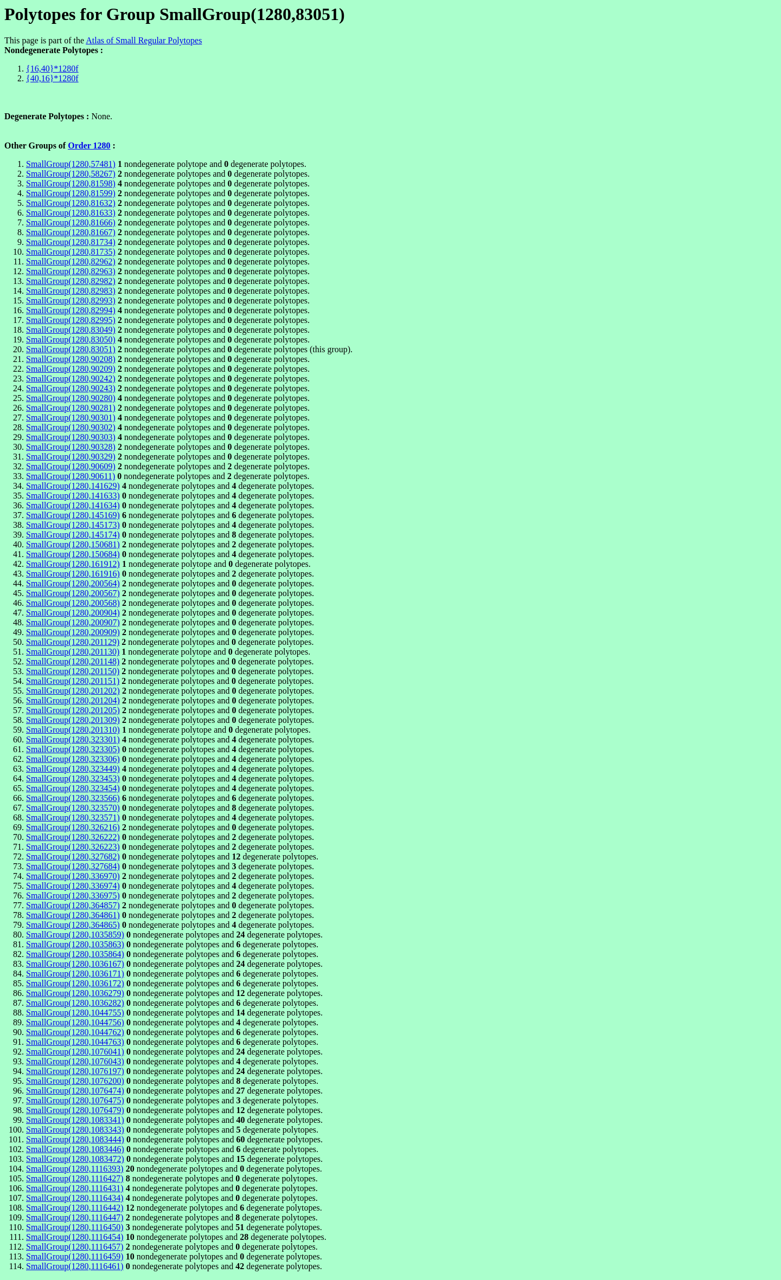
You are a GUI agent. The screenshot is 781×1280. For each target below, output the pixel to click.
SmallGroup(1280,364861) (73, 915)
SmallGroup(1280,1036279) (75, 993)
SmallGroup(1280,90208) (71, 359)
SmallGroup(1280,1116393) (75, 1168)
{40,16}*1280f (52, 78)
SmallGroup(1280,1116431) (75, 1188)
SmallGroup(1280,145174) (73, 534)
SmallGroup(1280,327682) (73, 856)
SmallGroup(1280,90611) (70, 476)
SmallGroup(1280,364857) (73, 905)
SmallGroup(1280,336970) (73, 876)
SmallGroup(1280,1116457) (75, 1246)
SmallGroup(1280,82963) (71, 271)
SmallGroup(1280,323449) (73, 768)
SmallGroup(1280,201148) (72, 661)
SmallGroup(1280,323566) (73, 798)
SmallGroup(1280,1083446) (75, 1149)
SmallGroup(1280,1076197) (75, 1071)
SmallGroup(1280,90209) (71, 368)
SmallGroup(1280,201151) (72, 681)
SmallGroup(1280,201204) (73, 700)
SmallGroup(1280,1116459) (75, 1256)
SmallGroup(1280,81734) (71, 242)
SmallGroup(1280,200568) (73, 602)
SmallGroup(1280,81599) (71, 193)
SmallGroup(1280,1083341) (75, 1119)
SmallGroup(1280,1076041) (75, 1051)
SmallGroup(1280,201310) (73, 729)
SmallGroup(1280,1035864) (75, 954)
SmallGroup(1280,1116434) (75, 1198)
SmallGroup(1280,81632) (71, 203)
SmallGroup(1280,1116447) (75, 1217)
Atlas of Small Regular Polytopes (144, 40)
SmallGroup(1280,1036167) (75, 963)
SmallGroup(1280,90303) (71, 437)
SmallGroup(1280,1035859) (75, 934)
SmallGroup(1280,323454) (73, 788)
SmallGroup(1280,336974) (73, 885)
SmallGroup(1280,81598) (71, 183)
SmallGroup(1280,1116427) (75, 1178)
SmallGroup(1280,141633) (73, 495)
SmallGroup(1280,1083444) (75, 1139)
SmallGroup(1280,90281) (71, 407)
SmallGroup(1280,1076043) (75, 1061)
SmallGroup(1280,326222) (73, 837)
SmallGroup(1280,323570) (73, 807)
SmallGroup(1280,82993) (71, 300)
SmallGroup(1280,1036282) (75, 1002)
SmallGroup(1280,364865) (73, 924)
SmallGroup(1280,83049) (71, 329)
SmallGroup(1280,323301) (73, 739)
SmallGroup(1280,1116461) (75, 1266)
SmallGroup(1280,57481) (71, 164)
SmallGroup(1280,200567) (73, 593)
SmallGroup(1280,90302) (71, 427)
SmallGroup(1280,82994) (71, 310)
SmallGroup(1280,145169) (73, 515)
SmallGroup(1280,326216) (73, 827)
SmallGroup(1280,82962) (71, 261)
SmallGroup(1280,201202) (73, 690)
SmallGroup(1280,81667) (71, 232)
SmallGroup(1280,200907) (73, 622)
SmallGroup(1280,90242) (71, 378)
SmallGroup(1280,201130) (72, 651)
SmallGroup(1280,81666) (71, 222)
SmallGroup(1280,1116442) (75, 1207)
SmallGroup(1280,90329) (71, 456)
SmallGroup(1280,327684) (73, 866)
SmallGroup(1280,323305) (73, 749)
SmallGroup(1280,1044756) (75, 1022)
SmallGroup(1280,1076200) (75, 1080)
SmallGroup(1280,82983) (71, 290)
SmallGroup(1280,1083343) (75, 1129)
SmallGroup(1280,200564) (73, 583)
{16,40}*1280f (52, 68)
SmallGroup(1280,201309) (73, 720)
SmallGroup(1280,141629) (73, 485)
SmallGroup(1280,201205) (73, 710)
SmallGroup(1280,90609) (71, 466)
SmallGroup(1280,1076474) (75, 1090)
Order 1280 (89, 145)
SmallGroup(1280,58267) (71, 173)
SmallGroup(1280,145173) (73, 524)
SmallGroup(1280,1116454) (75, 1237)
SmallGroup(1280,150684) (73, 554)
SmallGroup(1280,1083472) (75, 1158)
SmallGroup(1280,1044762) (75, 1032)
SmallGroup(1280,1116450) (75, 1227)
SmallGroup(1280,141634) (73, 505)
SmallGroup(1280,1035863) (75, 944)
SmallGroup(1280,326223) (73, 846)
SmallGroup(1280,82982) (71, 281)
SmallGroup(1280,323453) (73, 778)
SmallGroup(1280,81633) (71, 212)
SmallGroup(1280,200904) (73, 612)
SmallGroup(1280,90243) (71, 388)
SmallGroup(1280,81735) (71, 251)
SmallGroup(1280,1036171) (75, 973)
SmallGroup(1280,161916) (73, 573)
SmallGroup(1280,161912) (73, 563)
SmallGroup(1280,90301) (71, 417)
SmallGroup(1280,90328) (71, 446)
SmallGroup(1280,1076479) (75, 1110)
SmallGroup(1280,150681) (73, 544)
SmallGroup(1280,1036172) (75, 983)
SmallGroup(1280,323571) (73, 817)
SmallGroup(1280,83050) (71, 339)
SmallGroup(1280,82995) (71, 320)
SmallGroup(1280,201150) (72, 671)
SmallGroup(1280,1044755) (75, 1012)
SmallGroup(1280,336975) (73, 895)
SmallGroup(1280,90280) (71, 398)
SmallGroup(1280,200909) (73, 632)
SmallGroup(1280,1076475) (75, 1100)
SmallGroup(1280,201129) (72, 642)
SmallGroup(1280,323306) (73, 759)
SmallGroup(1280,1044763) (75, 1041)
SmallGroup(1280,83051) (71, 349)
